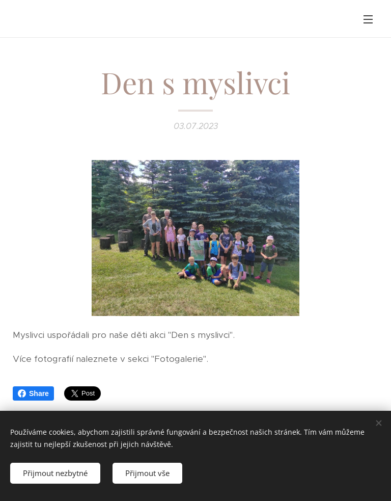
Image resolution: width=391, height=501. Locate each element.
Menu (368, 19)
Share (33, 393)
